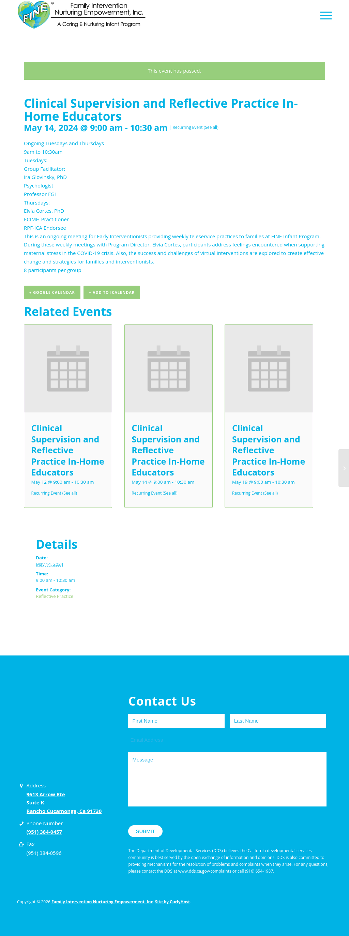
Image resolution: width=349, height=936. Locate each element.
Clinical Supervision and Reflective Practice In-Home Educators (67, 450)
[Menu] (324, 15)
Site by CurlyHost (172, 902)
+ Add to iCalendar (112, 292)
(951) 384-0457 (44, 831)
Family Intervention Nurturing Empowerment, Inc (102, 902)
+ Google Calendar (52, 292)
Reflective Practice (54, 596)
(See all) (211, 127)
